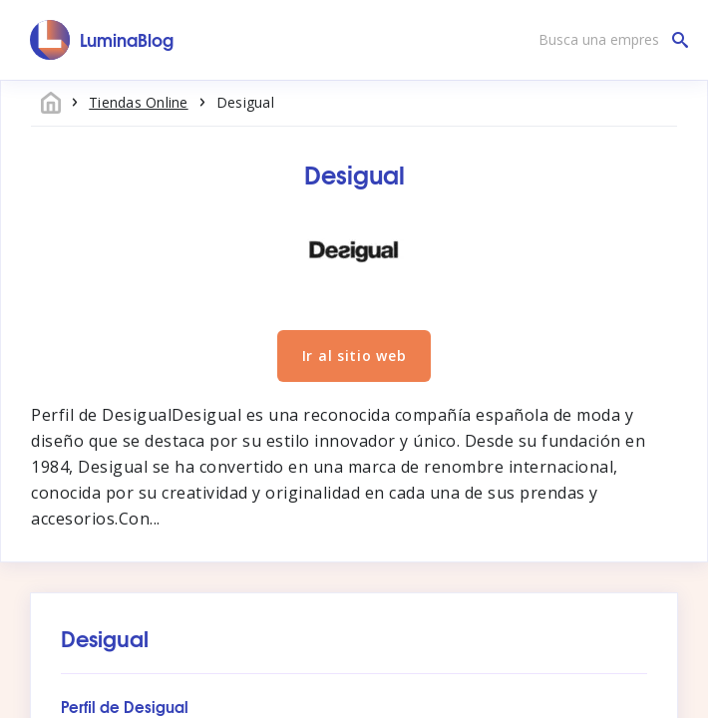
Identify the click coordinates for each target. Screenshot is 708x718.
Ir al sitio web (354, 355)
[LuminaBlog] (102, 40)
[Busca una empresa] (608, 40)
